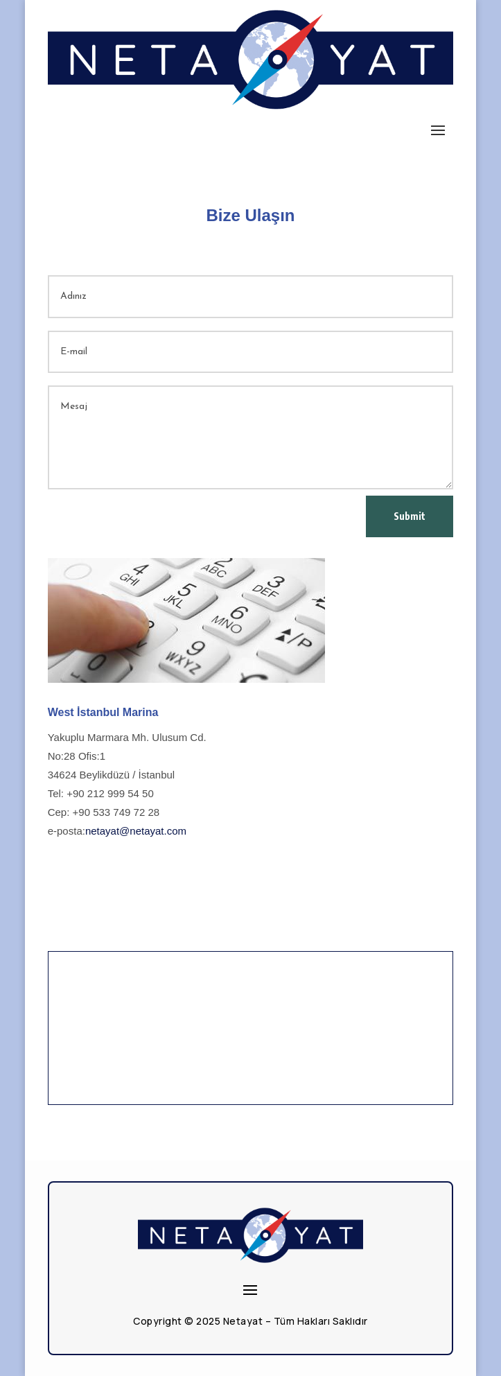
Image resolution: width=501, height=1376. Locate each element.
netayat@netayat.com (135, 831)
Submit (409, 516)
